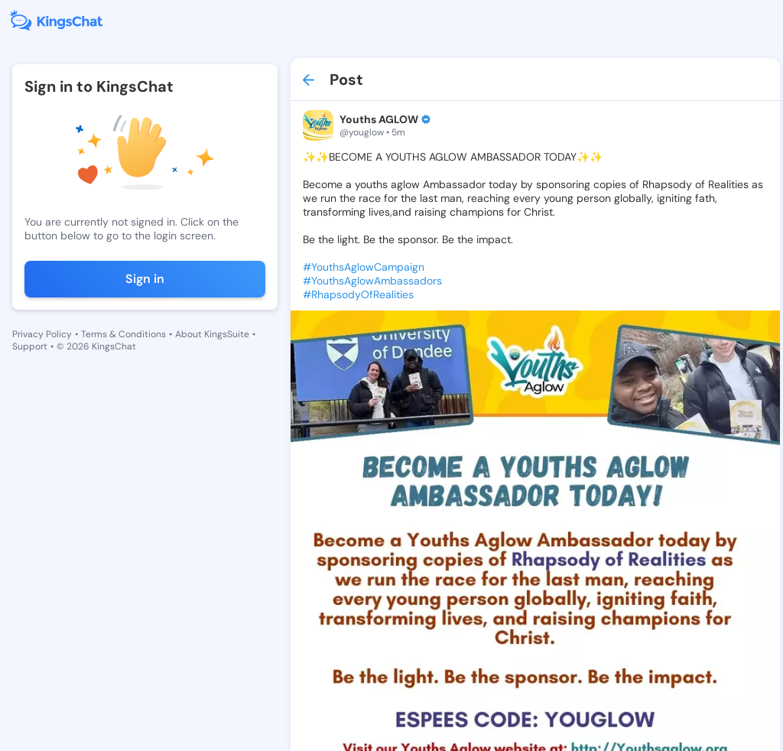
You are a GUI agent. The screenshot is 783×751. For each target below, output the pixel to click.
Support (29, 346)
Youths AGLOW (379, 119)
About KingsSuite (212, 334)
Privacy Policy (42, 334)
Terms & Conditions (123, 334)
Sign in (144, 279)
